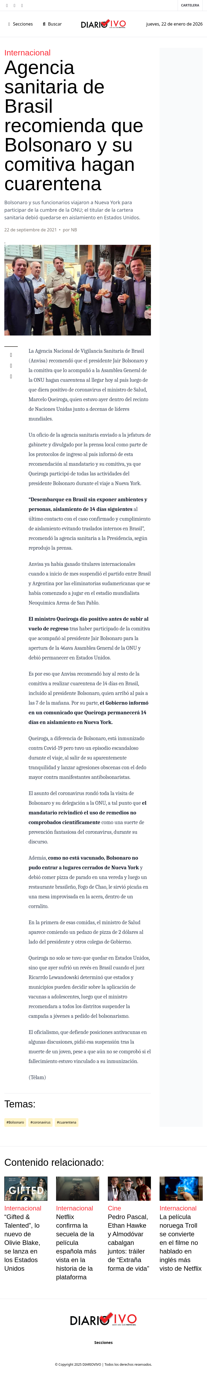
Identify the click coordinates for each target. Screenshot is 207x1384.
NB (74, 230)
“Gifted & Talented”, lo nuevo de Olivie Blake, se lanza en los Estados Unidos (22, 1242)
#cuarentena (66, 1122)
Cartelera (190, 5)
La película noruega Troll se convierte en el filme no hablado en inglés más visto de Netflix (181, 1242)
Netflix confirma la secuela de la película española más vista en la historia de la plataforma (76, 1247)
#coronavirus (40, 1122)
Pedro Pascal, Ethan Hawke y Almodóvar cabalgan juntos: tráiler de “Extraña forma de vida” (128, 1242)
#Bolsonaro (15, 1122)
